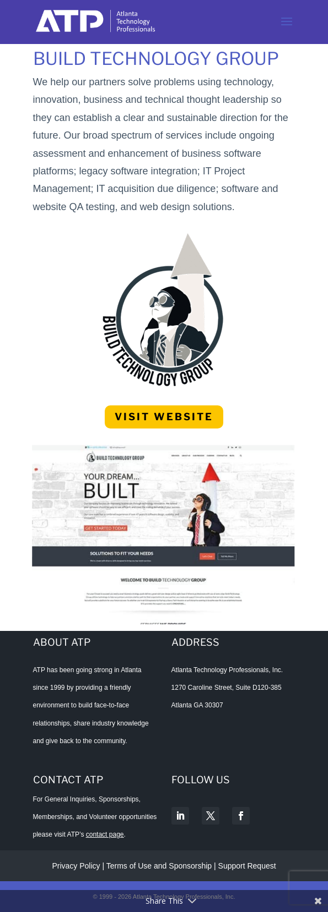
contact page (105, 834)
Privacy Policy (76, 865)
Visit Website (164, 416)
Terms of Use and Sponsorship (160, 865)
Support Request (247, 865)
